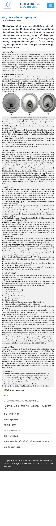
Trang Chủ (6, 17)
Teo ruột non (9, 395)
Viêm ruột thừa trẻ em (12, 431)
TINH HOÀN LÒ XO (11, 414)
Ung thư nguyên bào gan (13, 447)
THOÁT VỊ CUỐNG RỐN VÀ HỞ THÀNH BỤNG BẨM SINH (26, 441)
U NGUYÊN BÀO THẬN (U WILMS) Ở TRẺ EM (21, 401)
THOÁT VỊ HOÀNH (11, 420)
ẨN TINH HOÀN (10, 425)
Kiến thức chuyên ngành (25, 17)
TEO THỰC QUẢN (11, 436)
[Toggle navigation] (50, 5)
